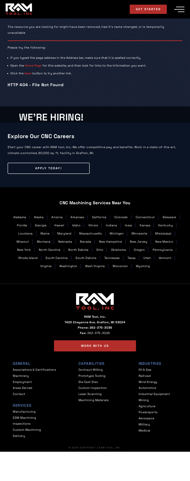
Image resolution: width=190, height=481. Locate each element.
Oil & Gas (145, 402)
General (21, 396)
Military (144, 454)
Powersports (148, 442)
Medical (144, 460)
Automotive (147, 420)
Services (22, 436)
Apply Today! (35, 201)
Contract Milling (90, 402)
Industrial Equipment (154, 425)
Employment (22, 414)
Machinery (21, 408)
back (28, 73)
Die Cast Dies (88, 414)
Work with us (95, 378)
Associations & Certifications (34, 402)
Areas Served (22, 420)
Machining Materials (93, 431)
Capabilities (91, 396)
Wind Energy (148, 414)
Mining (144, 431)
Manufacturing (24, 442)
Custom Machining (27, 460)
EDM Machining (24, 448)
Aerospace (146, 448)
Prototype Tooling (92, 408)
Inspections (21, 454)
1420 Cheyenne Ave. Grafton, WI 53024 (95, 354)
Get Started (148, 9)
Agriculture (147, 437)
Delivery (19, 465)
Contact (19, 425)
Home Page (33, 65)
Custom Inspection (92, 420)
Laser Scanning (90, 425)
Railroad (145, 408)
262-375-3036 (101, 360)
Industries (150, 396)
